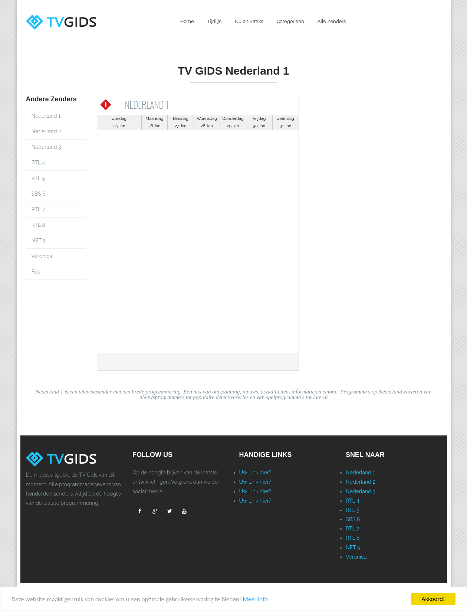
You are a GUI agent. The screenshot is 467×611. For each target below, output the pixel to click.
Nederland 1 (46, 116)
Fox (36, 272)
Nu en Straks (249, 21)
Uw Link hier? (255, 473)
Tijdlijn (214, 21)
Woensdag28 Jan (207, 122)
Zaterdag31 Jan (285, 122)
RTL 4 (38, 163)
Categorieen (290, 21)
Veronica (42, 256)
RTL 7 (38, 209)
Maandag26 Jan (155, 122)
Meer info (255, 600)
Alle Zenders (332, 21)
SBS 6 (39, 194)
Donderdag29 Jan (232, 122)
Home (187, 21)
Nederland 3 (46, 147)
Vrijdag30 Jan (259, 122)
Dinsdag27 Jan (180, 122)
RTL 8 (38, 225)
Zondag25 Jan (119, 122)
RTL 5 (38, 178)
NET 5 (39, 241)
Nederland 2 (46, 131)
